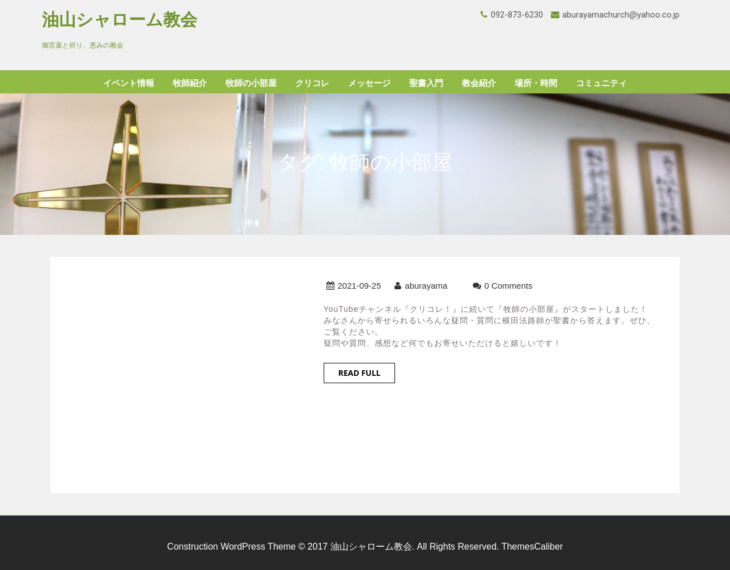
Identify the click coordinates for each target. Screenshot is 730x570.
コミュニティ (601, 83)
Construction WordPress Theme (231, 546)
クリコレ (312, 83)
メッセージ (369, 83)
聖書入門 (426, 83)
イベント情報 (128, 83)
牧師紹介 (190, 83)
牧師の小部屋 (251, 83)
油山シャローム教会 (119, 19)
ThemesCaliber (532, 546)
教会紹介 (479, 83)
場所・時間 (536, 83)
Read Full (359, 372)
